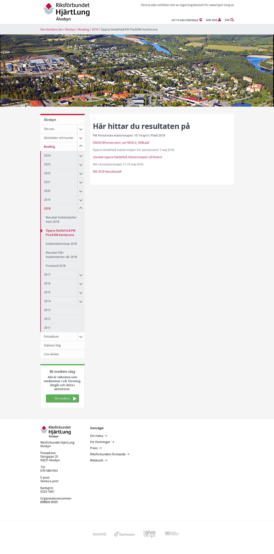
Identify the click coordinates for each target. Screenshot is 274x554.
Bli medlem (66, 398)
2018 (95, 29)
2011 (47, 328)
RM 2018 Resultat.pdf (107, 171)
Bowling (83, 29)
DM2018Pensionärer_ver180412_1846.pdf (121, 143)
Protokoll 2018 (56, 266)
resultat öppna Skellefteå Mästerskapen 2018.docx (127, 157)
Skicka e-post (49, 481)
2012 (47, 319)
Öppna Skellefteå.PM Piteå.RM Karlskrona (129, 29)
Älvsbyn (70, 29)
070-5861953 (49, 471)
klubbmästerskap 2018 (61, 244)
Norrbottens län (51, 29)
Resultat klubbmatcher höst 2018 (61, 219)
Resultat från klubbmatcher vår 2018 (61, 255)
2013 (47, 310)
